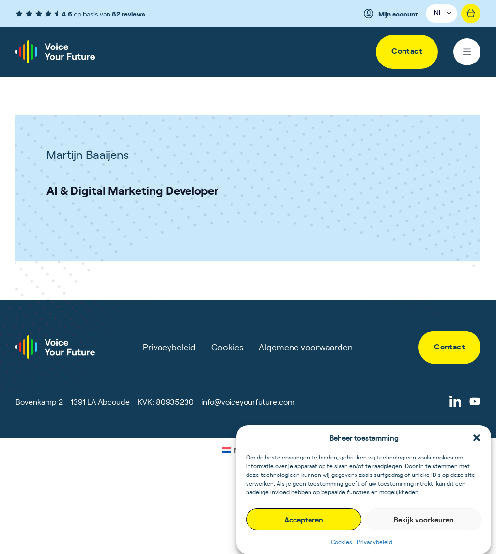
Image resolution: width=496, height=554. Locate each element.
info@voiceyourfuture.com (248, 401)
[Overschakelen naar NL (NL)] (232, 449)
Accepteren (303, 519)
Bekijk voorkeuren (424, 519)
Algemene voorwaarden (306, 347)
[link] (407, 52)
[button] (476, 438)
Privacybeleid (374, 542)
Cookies (341, 542)
